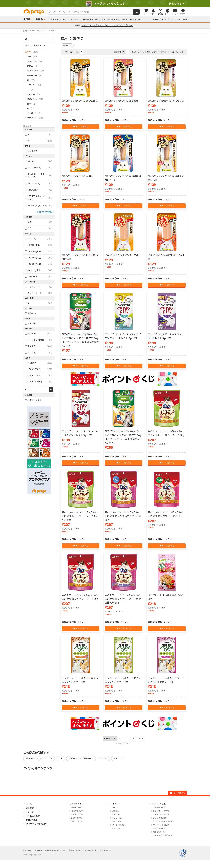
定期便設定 (116, 814)
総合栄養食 (100, 20)
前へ (108, 738)
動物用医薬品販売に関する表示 (81, 850)
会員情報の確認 (159, 807)
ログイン (168, 19)
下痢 (60, 758)
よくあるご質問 (180, 19)
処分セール (88, 758)
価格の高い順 (176, 52)
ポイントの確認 (159, 828)
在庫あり (67, 45)
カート (114, 807)
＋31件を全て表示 (45, 212)
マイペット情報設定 (161, 825)
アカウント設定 (158, 803)
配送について (76, 818)
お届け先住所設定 (160, 818)
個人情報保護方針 (103, 850)
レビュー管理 (117, 818)
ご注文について (77, 811)
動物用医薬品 (113, 20)
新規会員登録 (158, 19)
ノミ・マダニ (75, 20)
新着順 (154, 52)
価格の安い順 (164, 52)
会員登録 (30, 807)
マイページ (115, 803)
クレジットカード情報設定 (163, 821)
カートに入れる (80, 127)
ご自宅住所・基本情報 (161, 811)
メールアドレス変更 (161, 814)
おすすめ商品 (144, 52)
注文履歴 (115, 811)
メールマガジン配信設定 (162, 835)
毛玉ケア (118, 758)
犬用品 (26, 19)
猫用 (27, 39)
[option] (105, 3)
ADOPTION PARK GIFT (132, 20)
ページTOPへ (177, 793)
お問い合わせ (32, 820)
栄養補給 (103, 758)
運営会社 (28, 850)
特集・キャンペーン (57, 20)
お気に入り (116, 821)
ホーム (29, 803)
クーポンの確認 (118, 825)
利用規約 (38, 850)
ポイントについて (78, 821)
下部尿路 (73, 758)
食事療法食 (88, 20)
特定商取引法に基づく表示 (55, 850)
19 (132, 738)
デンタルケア (32, 758)
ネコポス (48, 758)
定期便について (77, 814)
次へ (139, 738)
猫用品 (39, 19)
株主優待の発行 (159, 832)
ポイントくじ (117, 828)
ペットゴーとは (77, 807)
